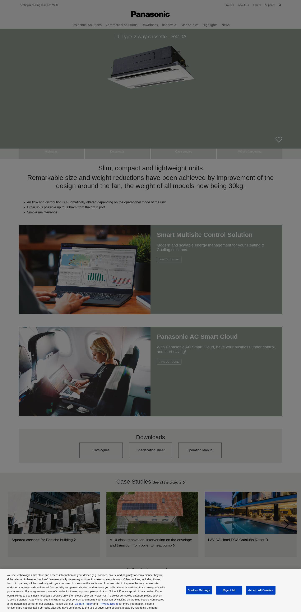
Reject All (229, 590)
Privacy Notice (109, 603)
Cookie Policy (84, 603)
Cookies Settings (199, 590)
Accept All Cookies (260, 590)
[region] (150, 590)
